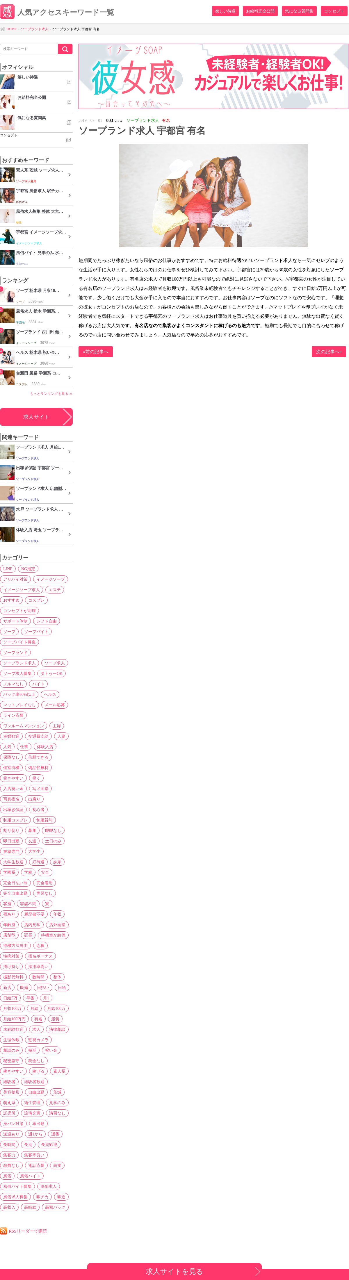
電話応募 (36, 1165)
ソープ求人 (54, 663)
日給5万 (10, 998)
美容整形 (11, 1092)
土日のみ (53, 841)
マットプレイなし (19, 705)
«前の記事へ (95, 351)
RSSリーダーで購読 (28, 1231)
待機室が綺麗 (53, 935)
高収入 (9, 1207)
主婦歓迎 (11, 736)
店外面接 (57, 925)
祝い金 (51, 1050)
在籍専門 (11, 851)
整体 (57, 977)
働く (36, 778)
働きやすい (13, 778)
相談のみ (11, 1050)
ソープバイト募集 (19, 642)
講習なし (57, 1113)
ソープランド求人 (19, 663)
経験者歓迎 (34, 1082)
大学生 (34, 851)
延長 (28, 935)
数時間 (38, 977)
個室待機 (11, 768)
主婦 (57, 726)
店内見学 (32, 925)
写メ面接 (40, 789)
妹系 (57, 862)
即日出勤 (11, 841)
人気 (7, 747)
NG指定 (28, 569)
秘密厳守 (11, 1061)
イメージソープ (50, 579)
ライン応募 (13, 715)
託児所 (9, 1113)
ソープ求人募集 (17, 673)
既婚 (24, 987)
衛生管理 (32, 1103)
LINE (8, 569)
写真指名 (11, 799)
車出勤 (38, 1124)
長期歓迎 (49, 1144)
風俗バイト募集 (17, 1186)
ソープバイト (36, 632)
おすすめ (11, 600)
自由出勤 (36, 1092)
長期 (28, 1144)
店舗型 (9, 935)
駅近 (61, 1197)
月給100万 (56, 1008)
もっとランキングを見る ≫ (51, 393)
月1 (46, 998)
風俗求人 (48, 1186)
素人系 (59, 1071)
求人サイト (36, 417)
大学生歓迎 (13, 862)
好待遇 (38, 862)
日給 (62, 987)
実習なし (44, 893)
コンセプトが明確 (19, 611)
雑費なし (11, 1165)
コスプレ (36, 600)
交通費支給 (38, 736)
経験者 (9, 1082)
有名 (38, 1019)
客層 (7, 904)
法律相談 (57, 1029)
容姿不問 (28, 904)
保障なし (11, 757)
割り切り (11, 830)
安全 (45, 872)
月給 (34, 1008)
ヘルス (50, 694)
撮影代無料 (13, 977)
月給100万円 (14, 1019)
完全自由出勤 (15, 893)
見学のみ (57, 1103)
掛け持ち (11, 967)
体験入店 (45, 747)
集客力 (9, 1155)
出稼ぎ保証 (13, 809)
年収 (57, 914)
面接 (57, 1165)
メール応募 (54, 705)
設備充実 (32, 1113)
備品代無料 (38, 768)
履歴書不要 (34, 914)
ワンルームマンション (23, 726)
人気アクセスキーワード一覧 (57, 12)
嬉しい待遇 (225, 11)
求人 (36, 1029)
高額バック (55, 1207)
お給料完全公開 (260, 11)
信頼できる (38, 757)
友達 (32, 841)
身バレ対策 (13, 1124)
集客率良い (34, 1155)
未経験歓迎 (13, 1029)
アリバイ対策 (15, 579)
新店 (7, 987)
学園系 (9, 872)
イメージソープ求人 (21, 590)
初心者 (38, 809)
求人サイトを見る (174, 1271)
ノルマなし (13, 684)
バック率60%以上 (19, 694)
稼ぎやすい (13, 1071)
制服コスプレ (15, 820)
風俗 (7, 1176)
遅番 (55, 1134)
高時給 (30, 1207)
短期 (32, 1050)
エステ (55, 590)
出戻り (34, 799)
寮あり (9, 914)
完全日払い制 (15, 883)
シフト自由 (46, 621)
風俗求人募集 (15, 1197)
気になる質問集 (299, 11)
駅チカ (42, 1197)
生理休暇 (11, 1040)
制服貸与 (44, 820)
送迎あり (11, 1134)
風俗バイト (30, 1176)
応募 (40, 946)
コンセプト (334, 11)
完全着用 (44, 883)
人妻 (61, 736)
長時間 (9, 1144)
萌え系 (9, 1103)
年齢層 (9, 925)
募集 (32, 830)
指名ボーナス (40, 956)
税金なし (36, 1061)
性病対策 (11, 956)
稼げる (38, 1071)
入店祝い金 (13, 789)
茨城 (57, 1092)
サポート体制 (15, 621)
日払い (43, 987)
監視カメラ (38, 1040)
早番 (30, 998)
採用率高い (38, 967)
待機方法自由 (15, 946)
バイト (38, 684)
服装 (55, 1019)
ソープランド (15, 652)
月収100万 (12, 1008)
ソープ (9, 632)
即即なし (53, 830)
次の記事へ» (329, 351)
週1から (35, 1134)
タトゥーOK (51, 673)
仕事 (24, 747)
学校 (28, 872)
